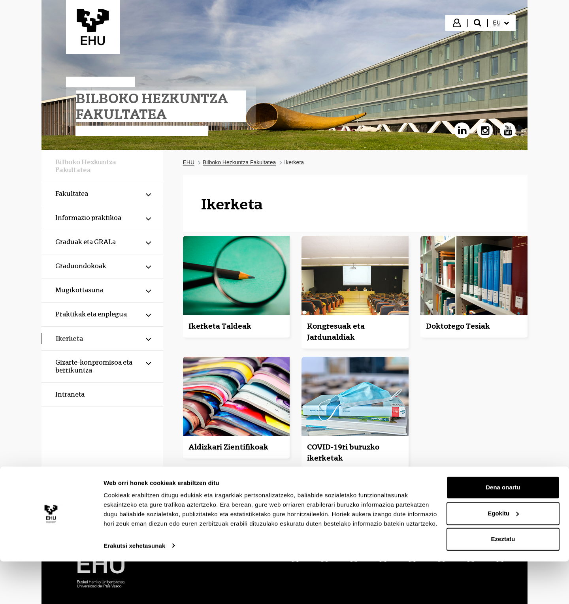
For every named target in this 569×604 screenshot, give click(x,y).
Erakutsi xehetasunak (134, 588)
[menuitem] (501, 23)
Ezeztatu (503, 582)
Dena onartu (503, 530)
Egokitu (503, 556)
